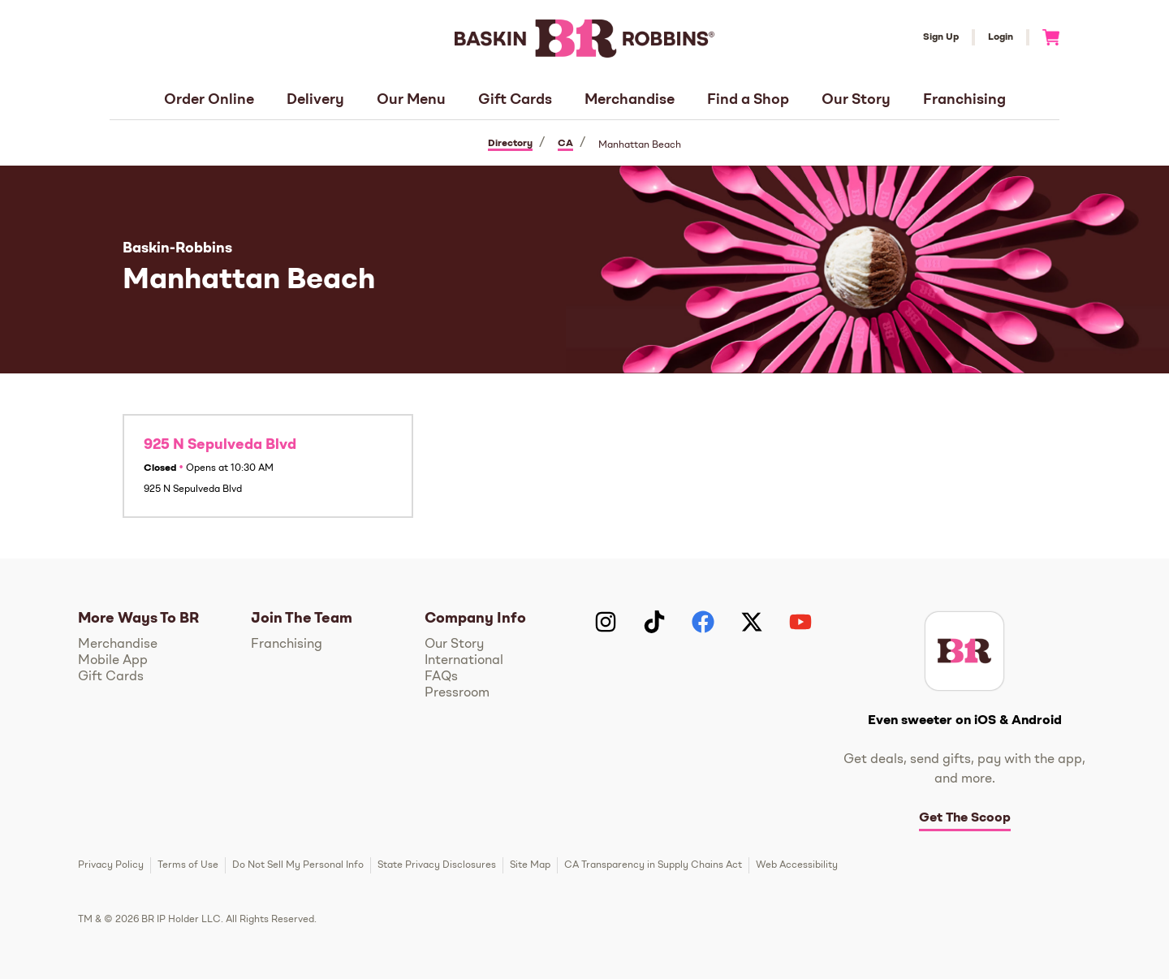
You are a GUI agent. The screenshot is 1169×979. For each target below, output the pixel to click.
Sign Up (941, 37)
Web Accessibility (797, 865)
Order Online (209, 100)
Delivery (315, 100)
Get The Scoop (965, 818)
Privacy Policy (111, 865)
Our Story (856, 100)
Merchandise (629, 100)
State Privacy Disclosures (436, 865)
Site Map (530, 865)
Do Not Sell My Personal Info (298, 865)
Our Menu (411, 100)
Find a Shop (748, 100)
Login (1000, 37)
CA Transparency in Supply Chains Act (653, 865)
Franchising (964, 100)
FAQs (441, 677)
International (464, 660)
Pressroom (457, 693)
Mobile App (113, 660)
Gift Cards (515, 100)
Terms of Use (187, 865)
